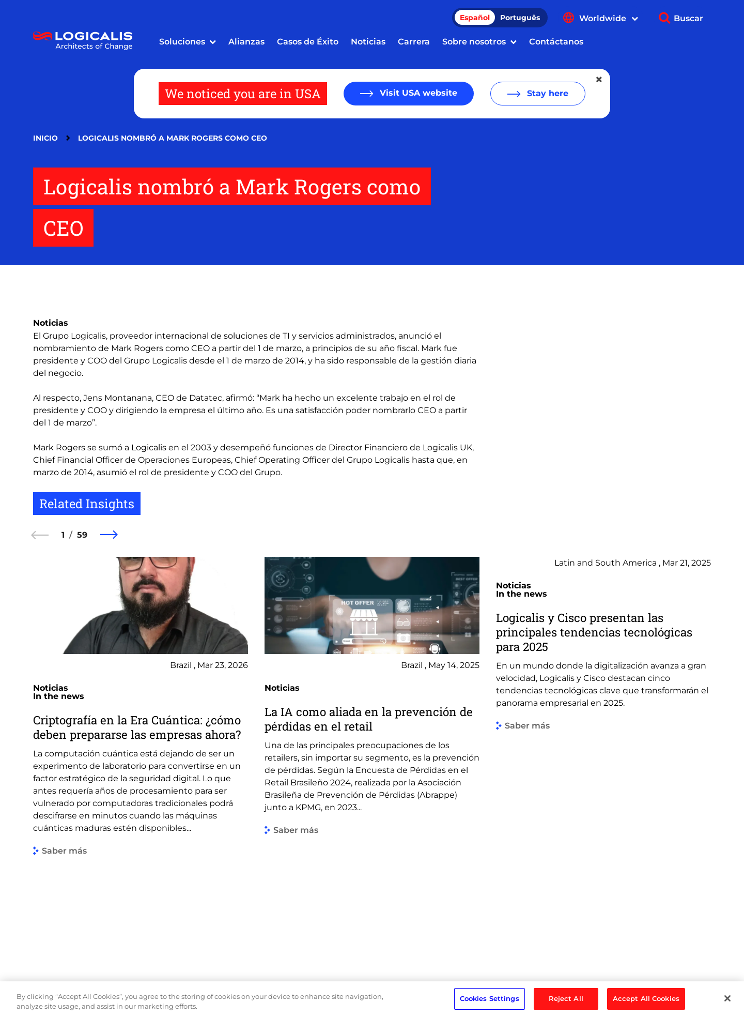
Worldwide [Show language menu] (608, 18)
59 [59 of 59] (82, 535)
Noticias (368, 42)
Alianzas (246, 42)
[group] (140, 753)
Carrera (414, 42)
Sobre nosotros (474, 42)
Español (475, 17)
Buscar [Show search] (688, 18)
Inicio (45, 138)
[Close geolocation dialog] (600, 79)
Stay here (546, 93)
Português (520, 17)
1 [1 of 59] (63, 535)
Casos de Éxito (307, 42)
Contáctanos (556, 42)
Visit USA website (417, 93)
